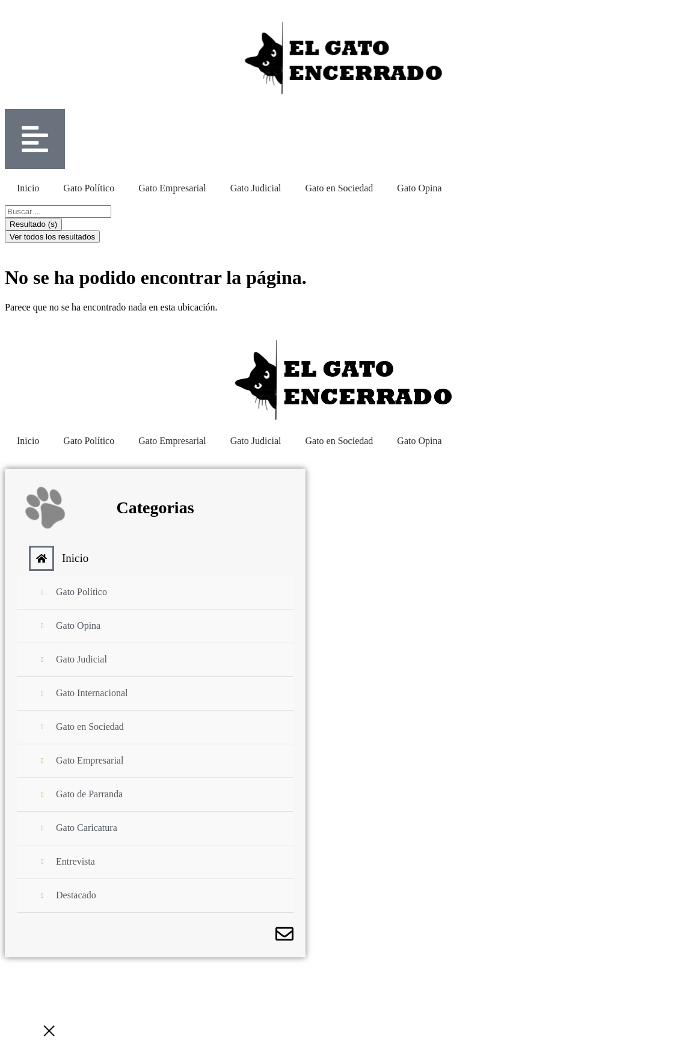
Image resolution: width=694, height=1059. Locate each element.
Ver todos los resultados (52, 236)
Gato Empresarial (172, 188)
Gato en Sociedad (339, 188)
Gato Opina (419, 188)
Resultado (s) (33, 224)
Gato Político (88, 188)
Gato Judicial (255, 188)
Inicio (28, 188)
